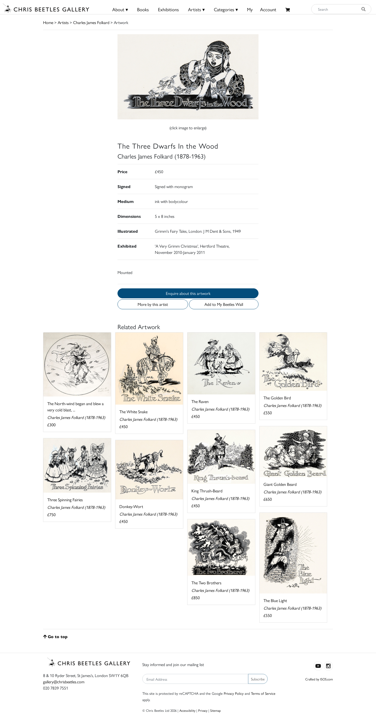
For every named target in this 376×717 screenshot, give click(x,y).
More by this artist (153, 304)
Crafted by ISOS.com (319, 679)
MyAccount (261, 9)
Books (143, 9)
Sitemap (215, 710)
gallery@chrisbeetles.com (63, 682)
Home (48, 22)
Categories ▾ (226, 9)
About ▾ (120, 9)
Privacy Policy (234, 693)
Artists (63, 22)
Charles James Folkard (91, 22)
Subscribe (258, 678)
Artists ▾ (196, 9)
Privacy (202, 710)
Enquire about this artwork (188, 293)
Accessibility (187, 710)
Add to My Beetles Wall (223, 304)
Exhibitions (168, 9)
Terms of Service (263, 693)
